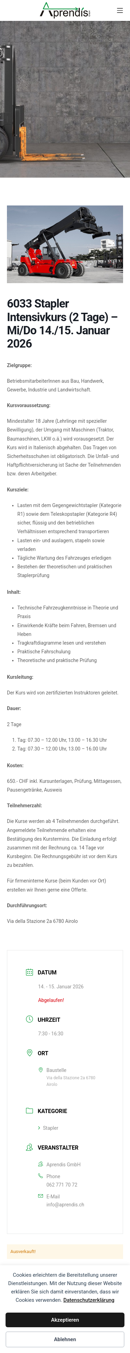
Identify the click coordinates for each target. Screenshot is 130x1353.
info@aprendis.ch (65, 1204)
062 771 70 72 (61, 1185)
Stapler (48, 1128)
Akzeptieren (65, 1320)
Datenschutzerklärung (88, 1300)
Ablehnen (65, 1339)
